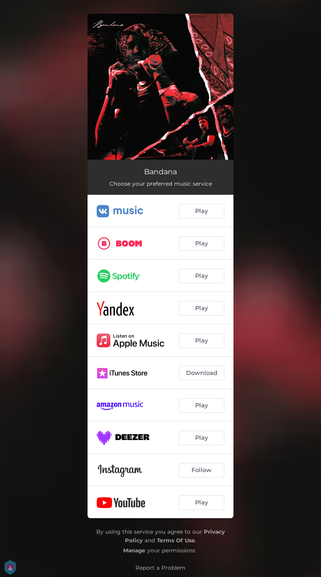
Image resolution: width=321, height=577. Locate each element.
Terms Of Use (176, 540)
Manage (134, 550)
